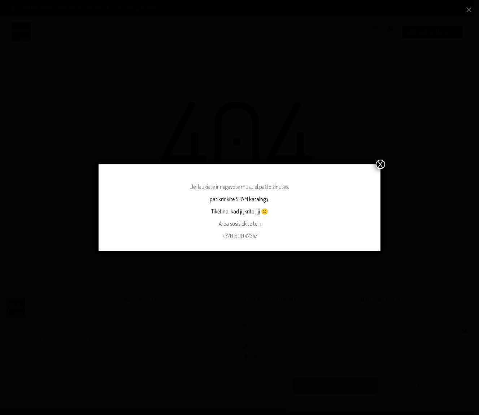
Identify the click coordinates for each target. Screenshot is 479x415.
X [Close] (380, 164)
